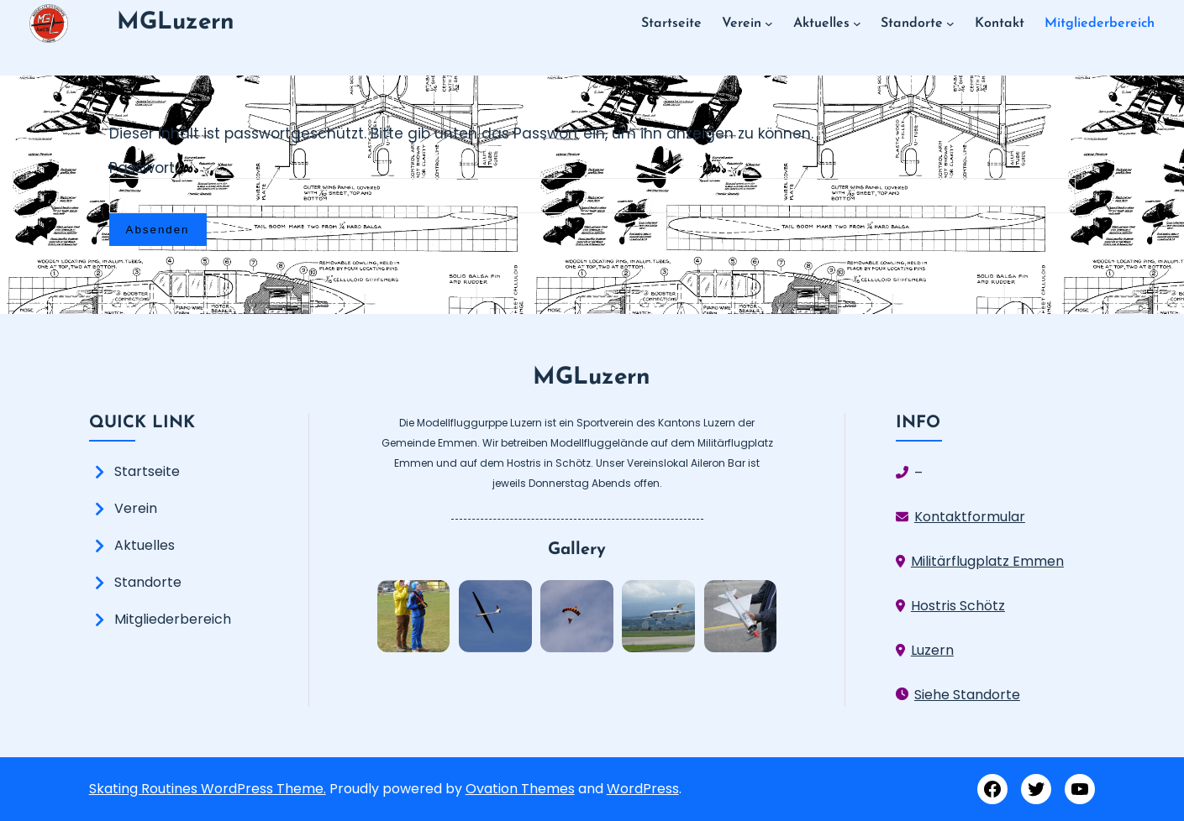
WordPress (643, 788)
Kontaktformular (969, 516)
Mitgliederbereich (172, 619)
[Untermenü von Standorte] (950, 23)
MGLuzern (175, 22)
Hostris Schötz (958, 605)
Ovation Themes (520, 788)
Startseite (147, 471)
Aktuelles (144, 545)
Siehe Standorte (967, 694)
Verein (135, 508)
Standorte (148, 582)
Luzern (932, 650)
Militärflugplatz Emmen (987, 561)
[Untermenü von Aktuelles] (857, 23)
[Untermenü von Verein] (769, 23)
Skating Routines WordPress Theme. (207, 788)
